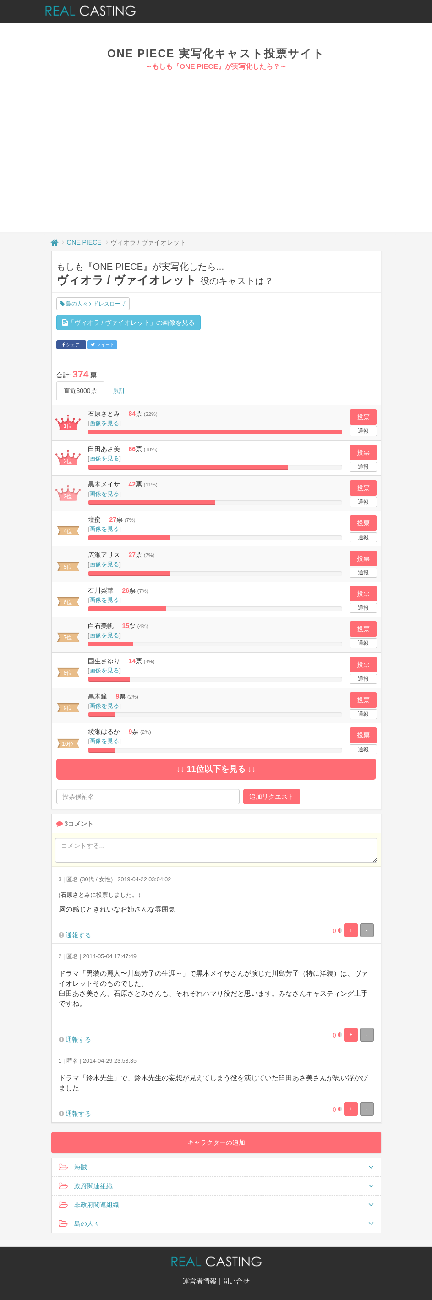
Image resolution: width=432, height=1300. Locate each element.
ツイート (103, 344)
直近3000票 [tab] (80, 390)
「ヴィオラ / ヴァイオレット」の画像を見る (128, 322)
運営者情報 (199, 1281)
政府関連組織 (216, 1186)
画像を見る (104, 423)
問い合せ (236, 1281)
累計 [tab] (119, 390)
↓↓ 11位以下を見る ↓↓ (216, 769)
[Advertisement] (216, 140)
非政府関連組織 (216, 1204)
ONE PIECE (83, 242)
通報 (363, 431)
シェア (71, 344)
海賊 (216, 1167)
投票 (363, 417)
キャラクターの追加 (216, 1142)
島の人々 (216, 1223)
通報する (78, 935)
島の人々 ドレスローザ (93, 303)
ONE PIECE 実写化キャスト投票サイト (216, 53)
